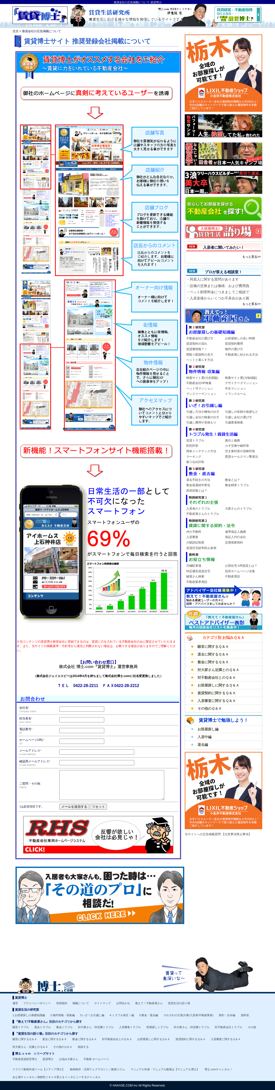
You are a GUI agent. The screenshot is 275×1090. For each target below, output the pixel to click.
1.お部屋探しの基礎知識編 (28, 1015)
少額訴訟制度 (195, 542)
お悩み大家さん (68, 1059)
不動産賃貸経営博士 (24, 1059)
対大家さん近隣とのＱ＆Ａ (218, 670)
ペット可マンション (199, 388)
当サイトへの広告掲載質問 (203, 834)
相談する (83, 1046)
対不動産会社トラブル (228, 1027)
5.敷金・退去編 (148, 1015)
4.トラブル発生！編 (122, 1015)
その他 (252, 1027)
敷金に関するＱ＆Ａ (213, 662)
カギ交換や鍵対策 (237, 445)
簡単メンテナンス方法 (201, 451)
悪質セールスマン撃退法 (241, 456)
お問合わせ (123, 1003)
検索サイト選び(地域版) (241, 378)
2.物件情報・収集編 (62, 1015)
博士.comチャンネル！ (218, 1069)
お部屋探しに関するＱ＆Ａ (218, 685)
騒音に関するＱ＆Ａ (213, 647)
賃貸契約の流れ (196, 343)
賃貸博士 (48, 1059)
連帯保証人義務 (235, 532)
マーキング (193, 456)
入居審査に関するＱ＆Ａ (217, 701)
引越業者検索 (234, 422)
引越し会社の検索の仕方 (202, 417)
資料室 (245, 1015)
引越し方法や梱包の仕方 (202, 411)
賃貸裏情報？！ (196, 349)
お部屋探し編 (208, 729)
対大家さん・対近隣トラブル (96, 1027)
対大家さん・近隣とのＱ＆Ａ (30, 1046)
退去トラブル (42, 1027)
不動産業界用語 (196, 582)
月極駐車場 (193, 565)
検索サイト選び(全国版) (202, 378)
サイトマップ (102, 1003)
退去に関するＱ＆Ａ (213, 654)
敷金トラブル (64, 1027)
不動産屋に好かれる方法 (241, 354)
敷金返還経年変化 (198, 485)
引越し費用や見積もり (201, 422)
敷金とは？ (232, 480)
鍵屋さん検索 (195, 576)
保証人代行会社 (235, 537)
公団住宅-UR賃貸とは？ (241, 565)
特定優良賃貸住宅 (198, 571)
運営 (15, 1003)
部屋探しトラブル (157, 1027)
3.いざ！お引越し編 (92, 1015)
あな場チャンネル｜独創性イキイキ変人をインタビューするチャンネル (56, 1077)
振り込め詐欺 (195, 462)
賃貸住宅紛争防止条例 (201, 548)
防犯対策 (192, 445)
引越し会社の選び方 (238, 417)
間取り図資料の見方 (199, 354)
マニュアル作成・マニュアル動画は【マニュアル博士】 (164, 1069)
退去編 (203, 745)
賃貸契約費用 (234, 343)
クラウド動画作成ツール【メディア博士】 (38, 1069)
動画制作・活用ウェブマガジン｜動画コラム (97, 1069)
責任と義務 (232, 440)
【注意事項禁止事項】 (237, 834)
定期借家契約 (234, 542)
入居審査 (192, 537)
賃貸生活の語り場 (179, 1003)
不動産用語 (232, 576)
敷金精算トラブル (237, 485)
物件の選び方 (234, 349)
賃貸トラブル (195, 440)
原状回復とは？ (196, 490)
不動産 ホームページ (96, 1059)
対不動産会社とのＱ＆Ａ (217, 678)
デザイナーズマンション (241, 383)
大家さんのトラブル (238, 508)
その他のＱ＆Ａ (210, 708)
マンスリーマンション (201, 394)
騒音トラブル (20, 1027)
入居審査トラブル (130, 1027)
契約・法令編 (227, 1015)
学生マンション (235, 388)
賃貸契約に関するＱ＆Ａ (217, 693)
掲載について (80, 1003)
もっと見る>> (251, 257)
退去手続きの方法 (198, 480)
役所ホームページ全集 (240, 571)
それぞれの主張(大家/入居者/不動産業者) (189, 1015)
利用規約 (61, 1003)
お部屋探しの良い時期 (240, 338)
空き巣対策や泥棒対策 (240, 451)
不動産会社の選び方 (199, 338)
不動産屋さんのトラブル (202, 514)
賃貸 (15, 31)
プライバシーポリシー (37, 1003)
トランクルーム (235, 394)
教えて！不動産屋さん (149, 1003)
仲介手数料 (193, 532)
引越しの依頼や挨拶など (241, 411)
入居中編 (205, 737)
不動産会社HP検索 (199, 383)
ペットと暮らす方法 (199, 360)
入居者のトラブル (198, 508)
